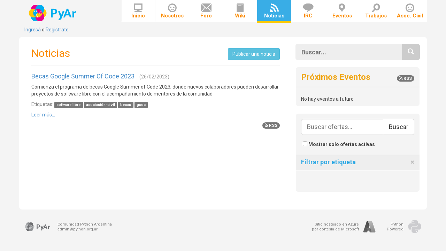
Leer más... (43, 114)
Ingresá (32, 29)
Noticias (274, 11)
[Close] (412, 162)
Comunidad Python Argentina (84, 224)
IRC (308, 11)
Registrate (57, 29)
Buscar (398, 126)
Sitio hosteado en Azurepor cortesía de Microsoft (335, 226)
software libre (68, 104)
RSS (271, 125)
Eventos (342, 11)
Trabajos (376, 11)
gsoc (141, 104)
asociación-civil (100, 104)
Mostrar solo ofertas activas (339, 144)
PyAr (53, 13)
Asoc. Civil (410, 11)
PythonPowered (395, 226)
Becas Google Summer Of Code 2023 (82, 76)
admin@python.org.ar (77, 229)
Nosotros (172, 11)
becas (125, 104)
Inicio (138, 11)
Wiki (240, 11)
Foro (206, 11)
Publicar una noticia (253, 54)
